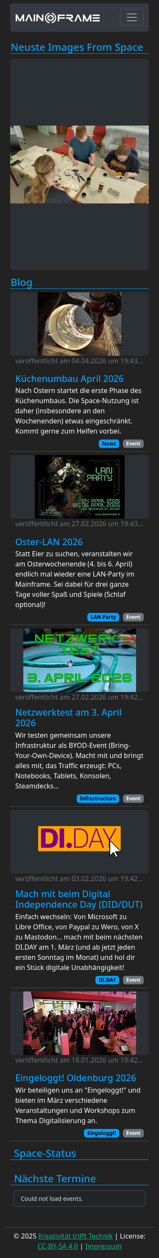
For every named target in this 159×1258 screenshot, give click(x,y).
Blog (22, 282)
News (109, 443)
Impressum (103, 1246)
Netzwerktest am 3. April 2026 (68, 717)
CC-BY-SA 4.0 (57, 1246)
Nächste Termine (55, 1179)
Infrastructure (98, 798)
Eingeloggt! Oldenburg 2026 (75, 1077)
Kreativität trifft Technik (75, 1236)
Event (133, 443)
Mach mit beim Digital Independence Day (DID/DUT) (78, 899)
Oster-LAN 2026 (49, 541)
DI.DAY (107, 979)
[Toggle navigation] (132, 17)
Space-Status (45, 1153)
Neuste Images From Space (77, 47)
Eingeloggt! (101, 1133)
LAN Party (103, 617)
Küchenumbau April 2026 (69, 378)
